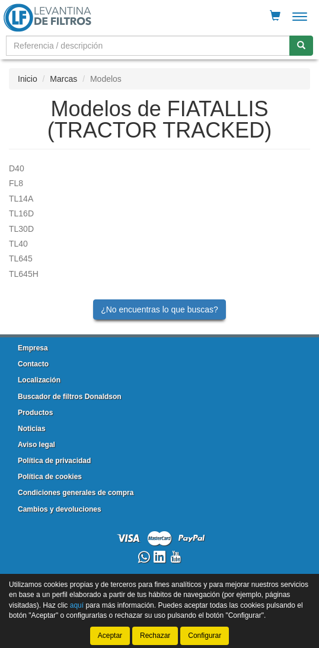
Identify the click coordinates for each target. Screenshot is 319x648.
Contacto (33, 364)
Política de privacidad (54, 461)
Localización (39, 380)
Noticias (32, 428)
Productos (35, 412)
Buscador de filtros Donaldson (70, 396)
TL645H (24, 274)
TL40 (18, 243)
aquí (77, 605)
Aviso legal (36, 444)
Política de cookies (50, 477)
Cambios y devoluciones (59, 509)
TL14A (21, 198)
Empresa (33, 348)
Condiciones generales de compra (75, 493)
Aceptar (110, 635)
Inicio (27, 79)
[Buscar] (301, 46)
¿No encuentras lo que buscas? (159, 309)
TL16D (21, 213)
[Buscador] (148, 46)
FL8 (16, 183)
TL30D (21, 229)
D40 (16, 168)
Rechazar (155, 635)
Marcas (63, 79)
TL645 (21, 258)
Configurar (204, 635)
